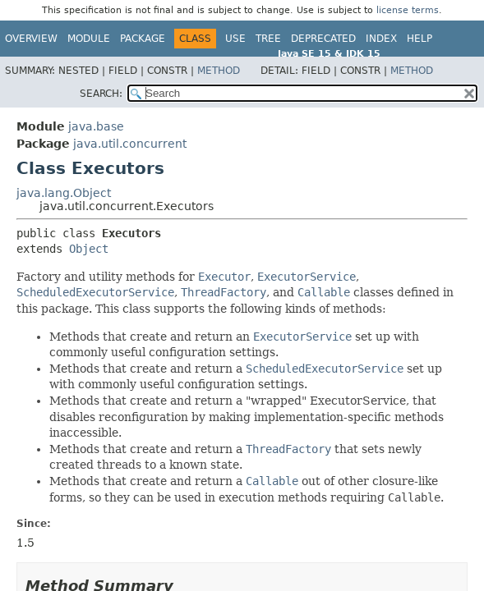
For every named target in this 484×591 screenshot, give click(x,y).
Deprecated (323, 38)
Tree (268, 38)
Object (88, 248)
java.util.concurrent (130, 143)
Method (218, 70)
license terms (407, 10)
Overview (31, 38)
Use (235, 38)
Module (88, 38)
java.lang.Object (63, 192)
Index (381, 38)
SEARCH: (101, 93)
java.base (96, 126)
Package (142, 38)
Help (419, 38)
